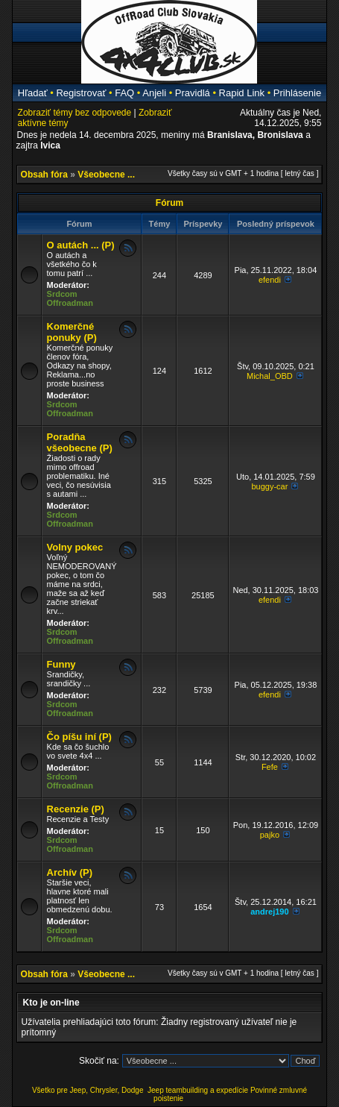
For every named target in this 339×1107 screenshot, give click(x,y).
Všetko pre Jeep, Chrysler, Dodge (88, 1090)
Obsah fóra (44, 174)
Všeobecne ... (106, 174)
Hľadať (33, 92)
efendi (270, 279)
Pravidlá (192, 92)
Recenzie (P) (75, 809)
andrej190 (269, 911)
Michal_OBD (270, 375)
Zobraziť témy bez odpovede (75, 112)
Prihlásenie (297, 92)
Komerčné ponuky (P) (72, 332)
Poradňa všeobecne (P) (80, 442)
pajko (269, 834)
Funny (61, 664)
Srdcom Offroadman (70, 298)
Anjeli (154, 92)
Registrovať (81, 92)
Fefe (270, 766)
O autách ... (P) (81, 245)
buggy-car (269, 486)
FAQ (124, 92)
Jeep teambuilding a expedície (198, 1090)
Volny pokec (75, 547)
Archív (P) (69, 872)
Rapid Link (241, 92)
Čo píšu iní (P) (79, 736)
